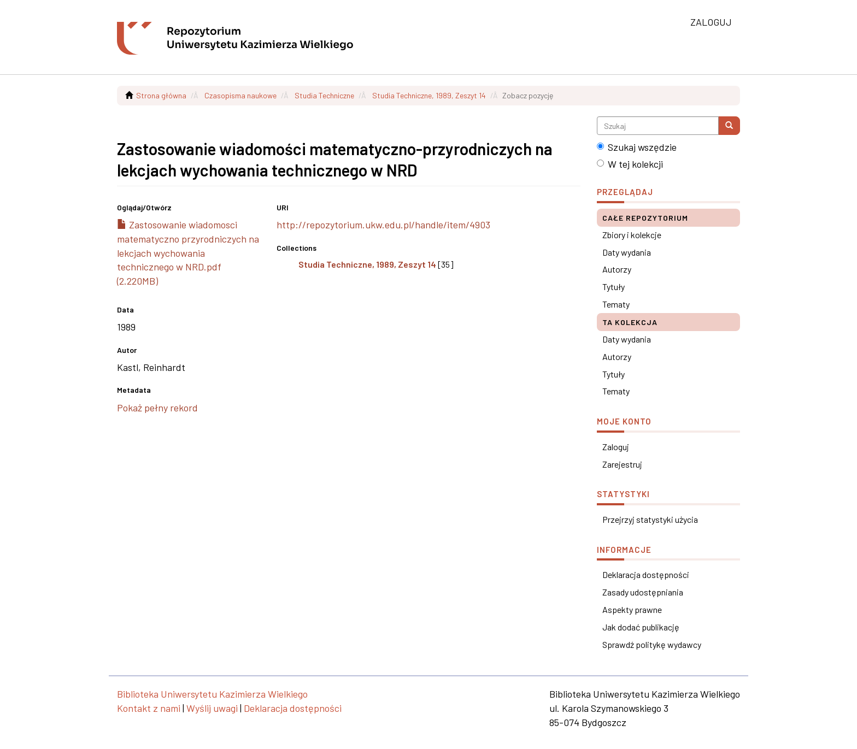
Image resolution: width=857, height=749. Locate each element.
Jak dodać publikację (640, 627)
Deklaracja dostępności (645, 574)
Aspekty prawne (632, 609)
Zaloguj (615, 446)
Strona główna (161, 95)
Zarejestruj (622, 464)
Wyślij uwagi (212, 708)
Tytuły (613, 286)
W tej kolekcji (630, 164)
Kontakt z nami (148, 708)
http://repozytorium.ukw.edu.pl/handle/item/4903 (383, 225)
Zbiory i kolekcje (631, 234)
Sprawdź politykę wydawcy (651, 644)
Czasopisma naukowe (240, 95)
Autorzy (616, 269)
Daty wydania (626, 252)
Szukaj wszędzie (637, 147)
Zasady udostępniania (642, 592)
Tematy (616, 304)
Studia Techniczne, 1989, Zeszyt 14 (429, 95)
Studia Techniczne (324, 95)
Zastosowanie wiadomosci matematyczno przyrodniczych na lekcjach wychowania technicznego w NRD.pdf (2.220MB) (188, 253)
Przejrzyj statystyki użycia (650, 519)
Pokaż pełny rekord (157, 408)
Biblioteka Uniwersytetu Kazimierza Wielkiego (212, 694)
